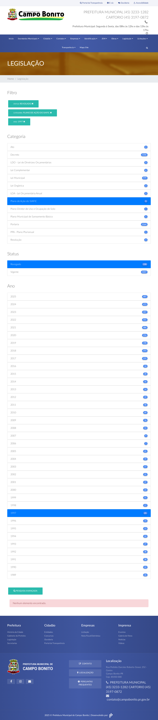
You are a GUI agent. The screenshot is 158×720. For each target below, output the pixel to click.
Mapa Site (84, 47)
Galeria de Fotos (125, 636)
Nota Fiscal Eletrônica (90, 636)
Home (10, 79)
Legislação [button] (128, 39)
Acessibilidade (141, 3)
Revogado (23, 104)
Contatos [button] (61, 39)
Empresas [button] (75, 39)
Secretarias (12, 643)
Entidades (48, 632)
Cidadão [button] (47, 39)
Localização (85, 672)
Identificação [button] (90, 39)
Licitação (85, 632)
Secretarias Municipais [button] (28, 39)
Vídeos (121, 643)
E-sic (110, 3)
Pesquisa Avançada (25, 591)
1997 (19, 121)
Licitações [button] (142, 39)
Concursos (49, 636)
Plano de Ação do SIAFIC (32, 112)
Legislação (11, 640)
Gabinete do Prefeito (16, 636)
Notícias (121, 640)
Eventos (122, 632)
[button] (147, 47)
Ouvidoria (123, 3)
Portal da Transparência (91, 3)
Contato (85, 663)
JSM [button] (104, 39)
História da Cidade (15, 632)
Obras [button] (114, 39)
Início (11, 39)
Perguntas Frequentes (85, 683)
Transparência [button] (68, 47)
